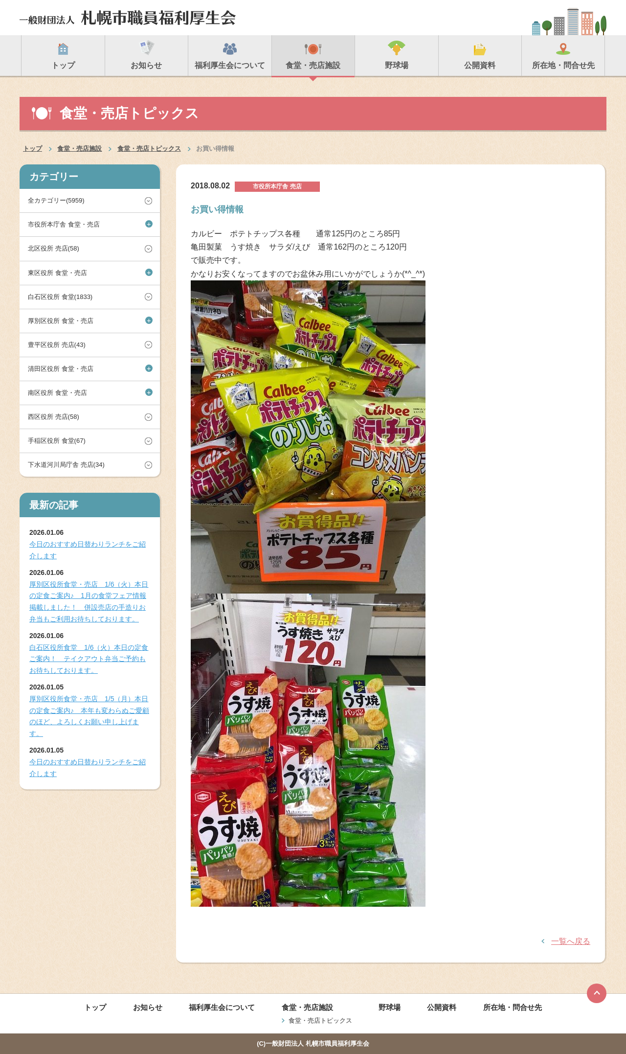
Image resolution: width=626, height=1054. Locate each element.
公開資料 (441, 1007)
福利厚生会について (222, 1007)
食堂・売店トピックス (149, 148)
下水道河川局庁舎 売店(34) (66, 464)
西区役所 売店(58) (53, 416)
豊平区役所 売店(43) (57, 344)
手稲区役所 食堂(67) (57, 440)
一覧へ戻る (570, 941)
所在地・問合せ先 (512, 1007)
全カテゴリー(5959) (56, 200)
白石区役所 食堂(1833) (60, 296)
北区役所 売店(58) (53, 248)
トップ (32, 148)
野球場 (390, 1007)
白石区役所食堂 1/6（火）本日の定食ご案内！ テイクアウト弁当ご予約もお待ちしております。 (88, 659)
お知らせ (147, 1007)
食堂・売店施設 (79, 148)
